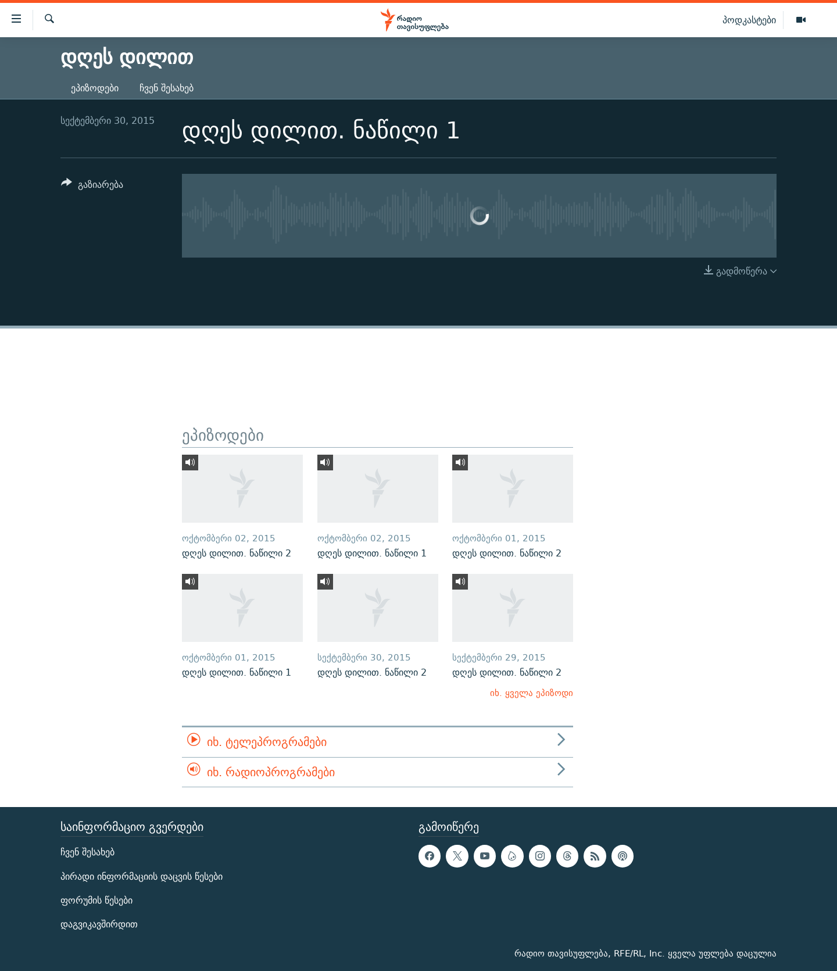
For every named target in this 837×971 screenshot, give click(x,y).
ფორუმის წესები (96, 900)
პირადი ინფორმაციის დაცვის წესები (141, 876)
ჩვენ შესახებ (167, 88)
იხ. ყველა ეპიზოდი (531, 692)
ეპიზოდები (95, 88)
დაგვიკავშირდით (99, 924)
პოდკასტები (749, 20)
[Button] (92, 186)
